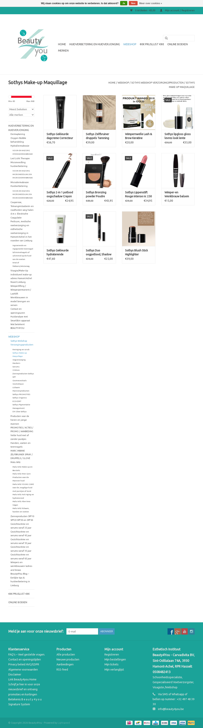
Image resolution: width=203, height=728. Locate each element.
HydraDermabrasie (20, 146)
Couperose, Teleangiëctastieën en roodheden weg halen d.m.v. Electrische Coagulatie (22, 210)
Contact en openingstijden (24, 659)
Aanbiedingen (65, 664)
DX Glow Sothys (19, 411)
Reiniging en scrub (20, 349)
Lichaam (16, 387)
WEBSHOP (129, 44)
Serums (15, 367)
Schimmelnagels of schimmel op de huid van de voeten (21, 255)
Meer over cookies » (150, 3)
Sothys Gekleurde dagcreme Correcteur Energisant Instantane (60, 136)
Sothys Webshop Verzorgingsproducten (157, 82)
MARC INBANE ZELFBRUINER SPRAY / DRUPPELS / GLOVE (22, 455)
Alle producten (65, 654)
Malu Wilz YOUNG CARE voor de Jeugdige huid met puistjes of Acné (23, 487)
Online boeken (177, 44)
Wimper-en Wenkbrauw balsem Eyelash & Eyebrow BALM (177, 194)
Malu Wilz (15, 462)
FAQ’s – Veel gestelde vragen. (26, 654)
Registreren (111, 654)
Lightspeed (64, 722)
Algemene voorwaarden (23, 669)
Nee (133, 3)
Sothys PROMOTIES (21, 394)
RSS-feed (62, 669)
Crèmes (16, 370)
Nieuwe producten (67, 659)
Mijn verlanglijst (114, 669)
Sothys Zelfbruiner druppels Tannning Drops (97, 136)
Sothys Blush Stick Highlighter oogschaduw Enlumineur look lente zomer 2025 (136, 252)
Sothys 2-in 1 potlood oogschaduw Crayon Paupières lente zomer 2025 (60, 194)
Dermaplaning (18, 134)
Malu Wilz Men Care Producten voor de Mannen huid (21, 477)
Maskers (16, 363)
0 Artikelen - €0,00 (143, 10)
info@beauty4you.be (171, 709)
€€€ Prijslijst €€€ (152, 44)
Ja (123, 3)
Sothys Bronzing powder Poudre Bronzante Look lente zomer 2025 (99, 194)
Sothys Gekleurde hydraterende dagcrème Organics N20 (59, 252)
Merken (63, 50)
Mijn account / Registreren (177, 10)
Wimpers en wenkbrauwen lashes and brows (21, 566)
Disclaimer (14, 674)
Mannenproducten (20, 391)
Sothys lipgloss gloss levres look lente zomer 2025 (178, 136)
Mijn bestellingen (115, 659)
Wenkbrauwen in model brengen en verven (20, 301)
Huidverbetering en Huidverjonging (94, 44)
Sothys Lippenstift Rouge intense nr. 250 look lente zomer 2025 (138, 194)
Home (62, 44)
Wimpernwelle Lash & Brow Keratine (138, 136)
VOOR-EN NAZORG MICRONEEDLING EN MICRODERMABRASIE (22, 174)
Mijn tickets (111, 664)
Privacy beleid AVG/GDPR (23, 664)
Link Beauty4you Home (22, 679)
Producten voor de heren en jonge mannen (20, 420)
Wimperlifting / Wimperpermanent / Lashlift (21, 290)
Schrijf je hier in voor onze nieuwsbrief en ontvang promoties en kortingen (24, 689)
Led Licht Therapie (20, 158)
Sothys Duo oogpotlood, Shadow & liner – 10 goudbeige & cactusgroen (98, 252)
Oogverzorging (19, 360)
